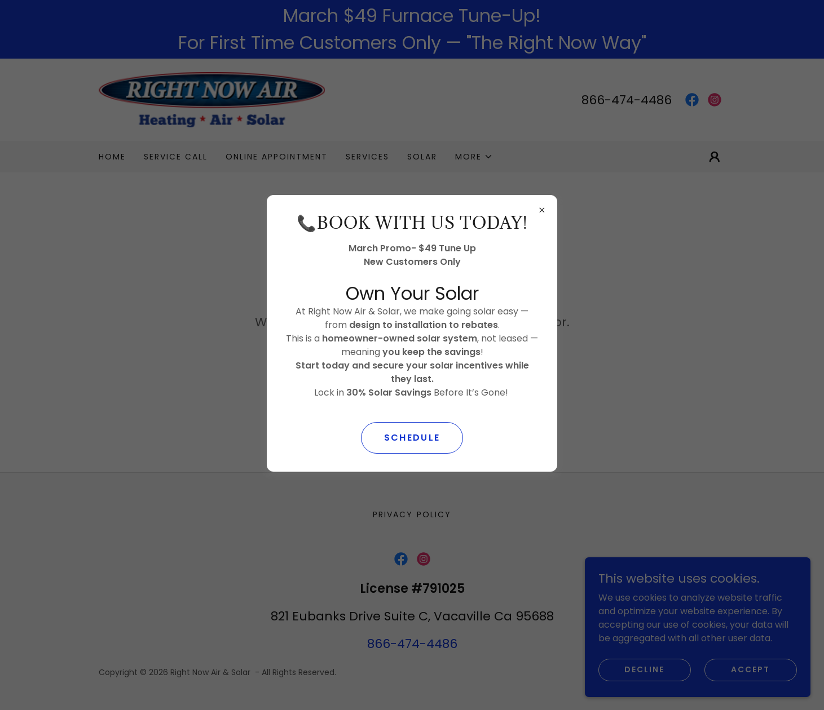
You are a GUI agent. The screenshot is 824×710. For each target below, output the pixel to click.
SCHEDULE (412, 437)
